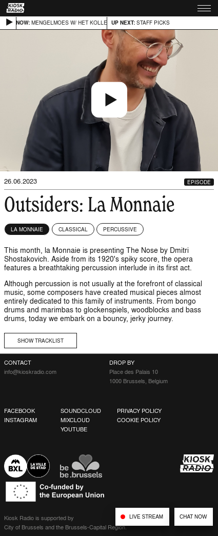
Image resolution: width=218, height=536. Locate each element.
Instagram (20, 420)
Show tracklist (40, 340)
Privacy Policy (139, 411)
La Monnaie (27, 229)
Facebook (19, 411)
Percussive (120, 229)
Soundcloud (81, 411)
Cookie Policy (139, 420)
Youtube (74, 429)
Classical (73, 229)
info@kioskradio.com (30, 372)
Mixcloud (75, 420)
